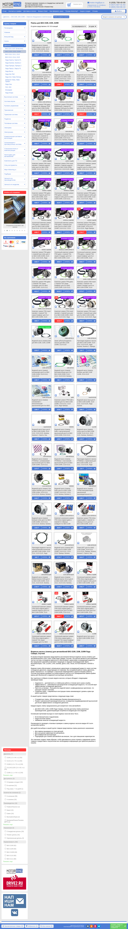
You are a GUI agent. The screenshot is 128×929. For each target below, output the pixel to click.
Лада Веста (9, 71)
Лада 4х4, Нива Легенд (13, 77)
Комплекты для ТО (10, 161)
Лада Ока (8, 84)
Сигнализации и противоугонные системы (12, 143)
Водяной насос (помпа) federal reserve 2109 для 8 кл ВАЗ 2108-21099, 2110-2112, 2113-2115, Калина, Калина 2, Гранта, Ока (41, 580)
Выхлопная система (11, 97)
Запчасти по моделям (11, 184)
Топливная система (11, 123)
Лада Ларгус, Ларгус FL (13, 68)
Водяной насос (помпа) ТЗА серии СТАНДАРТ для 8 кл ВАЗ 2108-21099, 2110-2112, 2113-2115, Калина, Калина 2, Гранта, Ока (86, 48)
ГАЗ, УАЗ (8, 87)
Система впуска (9, 101)
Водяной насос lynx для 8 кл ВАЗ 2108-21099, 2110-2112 (85, 638)
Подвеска (7, 119)
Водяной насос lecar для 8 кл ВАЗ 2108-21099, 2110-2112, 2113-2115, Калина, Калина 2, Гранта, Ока (41, 432)
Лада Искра (9, 93)
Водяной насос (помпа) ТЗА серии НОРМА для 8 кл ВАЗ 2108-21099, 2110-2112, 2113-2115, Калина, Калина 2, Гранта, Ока (41, 491)
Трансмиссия (8, 110)
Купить (44, 55)
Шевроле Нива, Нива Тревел (12, 80)
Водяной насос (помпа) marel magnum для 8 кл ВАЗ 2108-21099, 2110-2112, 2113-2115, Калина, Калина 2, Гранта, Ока (64, 48)
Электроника (8, 132)
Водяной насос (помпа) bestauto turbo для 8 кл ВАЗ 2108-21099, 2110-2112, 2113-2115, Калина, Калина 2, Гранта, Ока (41, 521)
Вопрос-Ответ (43, 11)
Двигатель (7, 45)
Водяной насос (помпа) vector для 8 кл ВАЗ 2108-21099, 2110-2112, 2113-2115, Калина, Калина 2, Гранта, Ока (85, 432)
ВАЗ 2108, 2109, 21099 (13, 51)
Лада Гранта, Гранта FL (13, 60)
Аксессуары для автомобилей (9, 155)
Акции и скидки (85, 11)
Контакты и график (15, 11)
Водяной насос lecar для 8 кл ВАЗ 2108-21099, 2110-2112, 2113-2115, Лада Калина (86, 402)
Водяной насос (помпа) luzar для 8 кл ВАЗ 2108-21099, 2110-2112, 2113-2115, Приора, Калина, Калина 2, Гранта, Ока (63, 78)
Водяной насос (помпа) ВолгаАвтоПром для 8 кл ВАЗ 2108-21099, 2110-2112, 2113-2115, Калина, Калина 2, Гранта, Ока (63, 373)
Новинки (7, 32)
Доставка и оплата (30, 11)
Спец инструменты (10, 165)
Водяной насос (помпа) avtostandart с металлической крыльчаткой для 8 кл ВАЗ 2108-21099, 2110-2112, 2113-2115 (41, 403)
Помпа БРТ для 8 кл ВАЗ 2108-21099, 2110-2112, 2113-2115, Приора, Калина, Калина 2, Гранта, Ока (86, 550)
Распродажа (8, 28)
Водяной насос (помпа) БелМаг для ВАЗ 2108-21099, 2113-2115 (85, 372)
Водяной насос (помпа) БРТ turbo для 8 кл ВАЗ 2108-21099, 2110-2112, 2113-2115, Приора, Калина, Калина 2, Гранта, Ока (64, 551)
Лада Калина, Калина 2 (13, 63)
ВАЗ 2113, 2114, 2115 (12, 57)
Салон (6, 41)
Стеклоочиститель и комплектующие (11, 149)
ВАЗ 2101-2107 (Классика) (14, 48)
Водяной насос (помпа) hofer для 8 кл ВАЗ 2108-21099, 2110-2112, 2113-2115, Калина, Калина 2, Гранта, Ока (63, 491)
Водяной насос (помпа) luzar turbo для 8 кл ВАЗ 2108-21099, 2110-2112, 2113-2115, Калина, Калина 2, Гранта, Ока (86, 78)
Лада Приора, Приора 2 (13, 65)
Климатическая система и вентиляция (13, 137)
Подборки (7, 174)
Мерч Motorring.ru (10, 169)
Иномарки (8, 90)
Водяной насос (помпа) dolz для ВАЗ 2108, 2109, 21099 (41, 341)
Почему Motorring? (71, 11)
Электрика (7, 128)
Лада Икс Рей (9, 74)
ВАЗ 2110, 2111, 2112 (12, 54)
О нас (4, 11)
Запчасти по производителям (9, 179)
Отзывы (95, 11)
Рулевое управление (11, 106)
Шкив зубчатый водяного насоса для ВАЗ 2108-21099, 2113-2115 (63, 342)
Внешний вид (8, 37)
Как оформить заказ (56, 11)
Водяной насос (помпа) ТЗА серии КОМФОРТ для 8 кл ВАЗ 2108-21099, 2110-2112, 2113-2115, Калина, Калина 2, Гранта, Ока (41, 78)
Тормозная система (11, 114)
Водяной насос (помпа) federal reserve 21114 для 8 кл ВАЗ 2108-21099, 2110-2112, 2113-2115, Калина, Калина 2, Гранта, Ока (64, 580)
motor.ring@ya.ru (97, 3)
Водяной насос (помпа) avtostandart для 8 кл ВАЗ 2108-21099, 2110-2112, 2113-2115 (40, 373)
